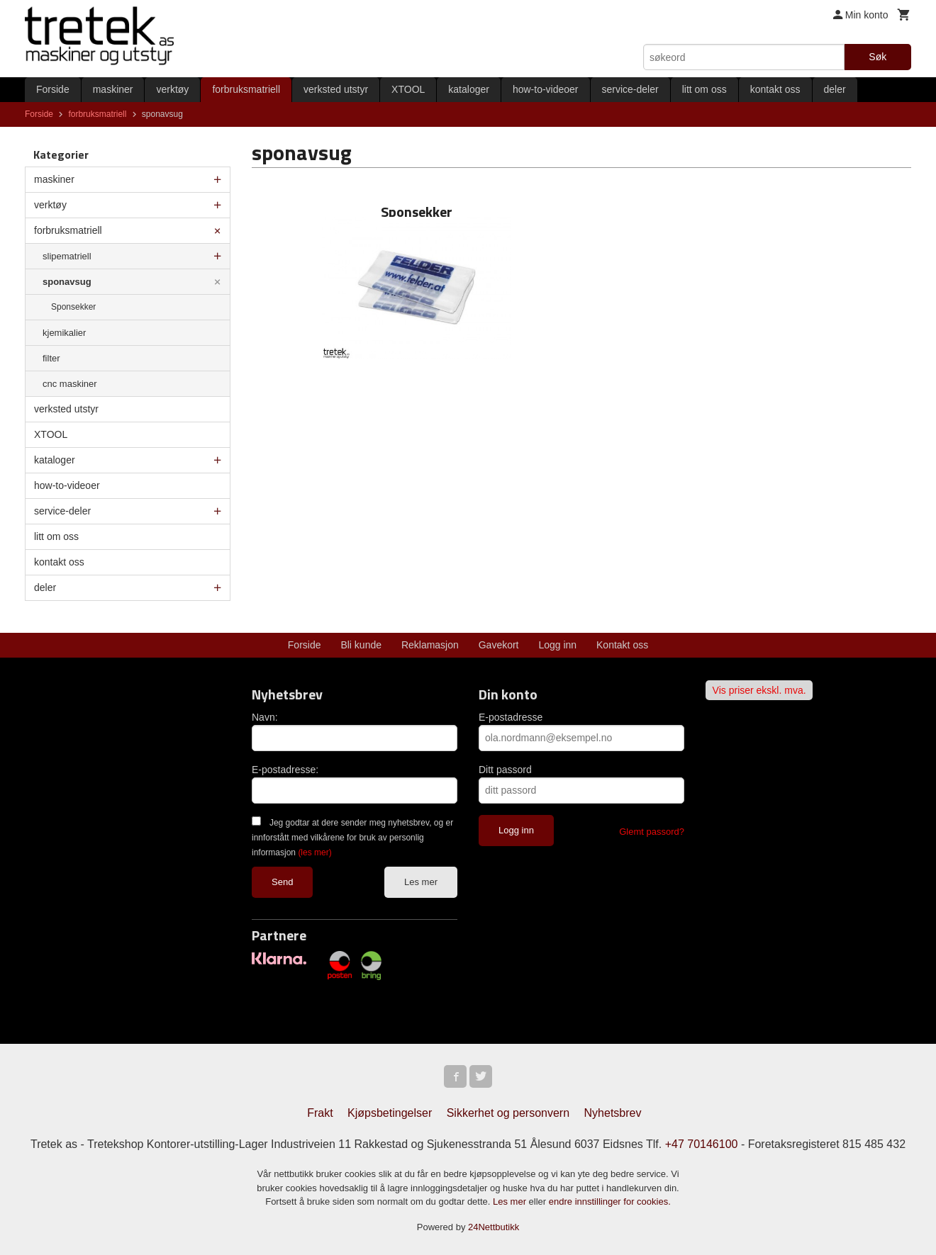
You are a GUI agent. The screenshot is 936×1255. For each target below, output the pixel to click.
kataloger (468, 89)
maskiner (113, 89)
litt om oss (704, 89)
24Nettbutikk (493, 1227)
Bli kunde (360, 645)
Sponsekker (73, 307)
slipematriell (67, 256)
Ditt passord (505, 769)
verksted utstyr (335, 89)
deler (835, 89)
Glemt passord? (651, 831)
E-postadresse (510, 717)
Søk (877, 56)
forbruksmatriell (246, 89)
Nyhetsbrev (613, 1113)
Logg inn (557, 645)
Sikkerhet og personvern (508, 1113)
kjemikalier (64, 332)
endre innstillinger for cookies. (610, 1201)
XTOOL (408, 89)
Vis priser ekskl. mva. (759, 690)
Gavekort (499, 645)
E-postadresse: (285, 769)
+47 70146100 (701, 1144)
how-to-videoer (546, 89)
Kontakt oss (622, 645)
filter (51, 358)
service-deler (630, 89)
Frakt (320, 1113)
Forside (52, 89)
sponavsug (67, 281)
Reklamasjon (430, 645)
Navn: (265, 717)
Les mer (421, 882)
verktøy (172, 89)
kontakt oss (775, 89)
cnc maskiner (70, 383)
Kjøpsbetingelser (389, 1113)
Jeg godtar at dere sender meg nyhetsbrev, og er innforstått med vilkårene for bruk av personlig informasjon (352, 837)
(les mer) (314, 852)
